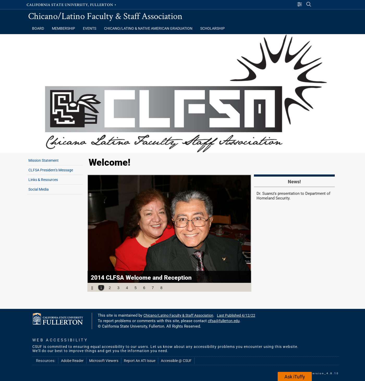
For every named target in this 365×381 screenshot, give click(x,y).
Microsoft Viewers (103, 361)
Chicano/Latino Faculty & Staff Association (105, 16)
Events (89, 28)
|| (92, 288)
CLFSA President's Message (50, 170)
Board (38, 28)
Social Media (38, 189)
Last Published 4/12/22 (236, 315)
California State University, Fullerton (71, 4)
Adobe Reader (72, 361)
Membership (63, 28)
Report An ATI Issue (139, 361)
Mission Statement (43, 160)
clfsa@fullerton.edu (224, 321)
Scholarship (212, 28)
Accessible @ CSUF (176, 361)
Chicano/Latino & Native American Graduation (148, 28)
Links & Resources (43, 180)
